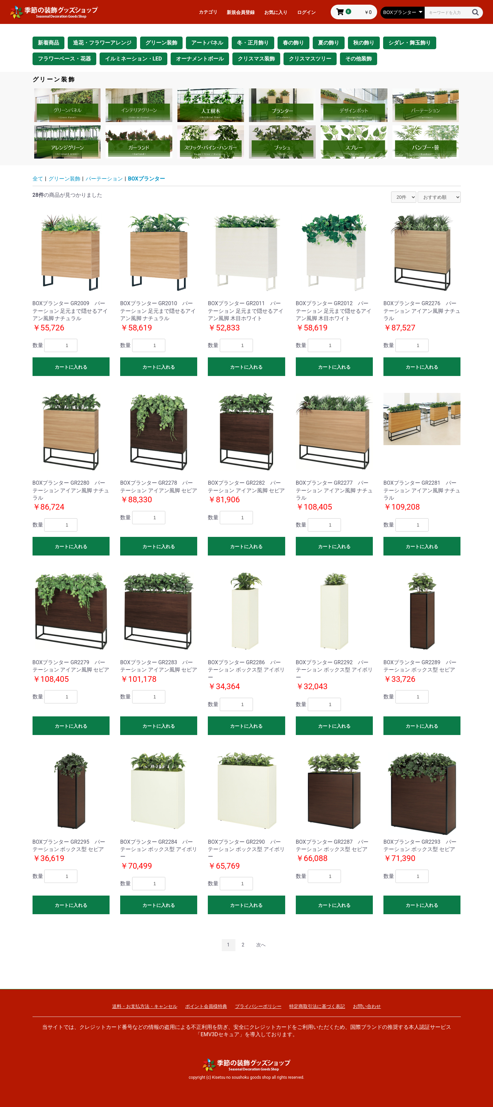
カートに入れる (71, 367)
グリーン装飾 (161, 43)
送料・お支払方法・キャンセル (144, 1006)
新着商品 (48, 43)
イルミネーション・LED (133, 59)
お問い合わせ (367, 1006)
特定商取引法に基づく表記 (317, 1006)
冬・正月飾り (253, 43)
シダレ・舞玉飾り (409, 43)
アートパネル (207, 43)
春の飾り (293, 43)
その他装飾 (358, 59)
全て (38, 179)
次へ (261, 944)
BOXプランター (146, 179)
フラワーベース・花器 (64, 59)
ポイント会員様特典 (206, 1006)
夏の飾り (328, 43)
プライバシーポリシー (258, 1006)
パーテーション (104, 179)
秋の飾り (363, 43)
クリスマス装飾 (256, 59)
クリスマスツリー (310, 59)
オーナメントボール (200, 59)
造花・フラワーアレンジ (102, 43)
